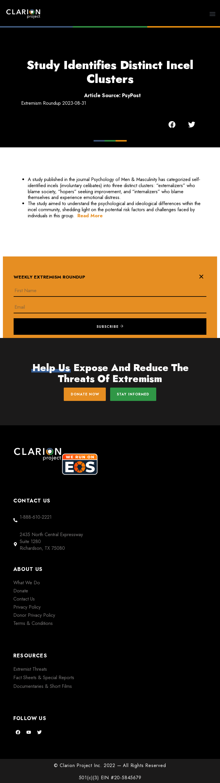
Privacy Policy (27, 606)
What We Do (26, 582)
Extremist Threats (30, 669)
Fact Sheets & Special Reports (43, 677)
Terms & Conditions (33, 623)
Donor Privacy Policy (34, 615)
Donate (20, 590)
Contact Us (24, 598)
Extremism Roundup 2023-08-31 (53, 103)
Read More (90, 215)
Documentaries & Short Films (42, 686)
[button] (212, 14)
